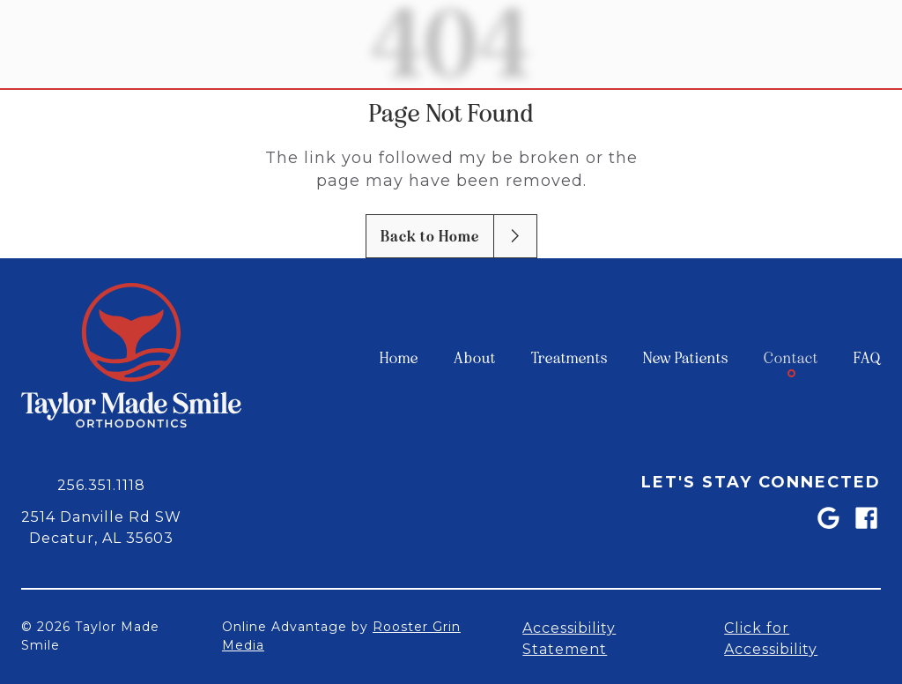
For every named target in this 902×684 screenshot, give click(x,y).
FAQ (867, 358)
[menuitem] (399, 358)
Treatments (569, 358)
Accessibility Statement (569, 638)
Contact (791, 358)
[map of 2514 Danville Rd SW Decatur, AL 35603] (101, 526)
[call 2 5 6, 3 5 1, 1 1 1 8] (101, 484)
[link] (828, 517)
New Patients (685, 358)
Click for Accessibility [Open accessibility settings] (770, 638)
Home (399, 358)
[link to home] (131, 358)
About (475, 358)
